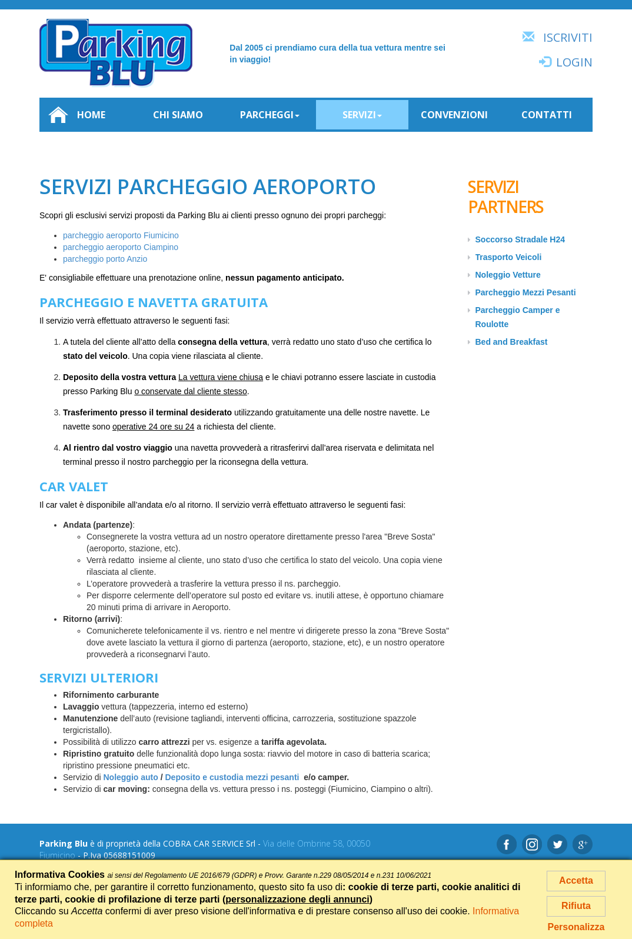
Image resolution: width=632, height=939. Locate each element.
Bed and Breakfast (511, 342)
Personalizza (576, 927)
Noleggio (122, 777)
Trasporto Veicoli (508, 257)
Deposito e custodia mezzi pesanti (232, 777)
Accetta (576, 880)
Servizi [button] (362, 114)
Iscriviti (568, 37)
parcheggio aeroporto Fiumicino (121, 235)
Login (574, 62)
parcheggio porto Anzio (105, 259)
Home (76, 114)
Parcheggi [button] (270, 114)
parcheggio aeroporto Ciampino (120, 247)
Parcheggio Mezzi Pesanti (525, 292)
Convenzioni (454, 114)
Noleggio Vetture (508, 274)
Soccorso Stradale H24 (520, 239)
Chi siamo (178, 114)
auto (149, 777)
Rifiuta (576, 906)
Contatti (546, 114)
